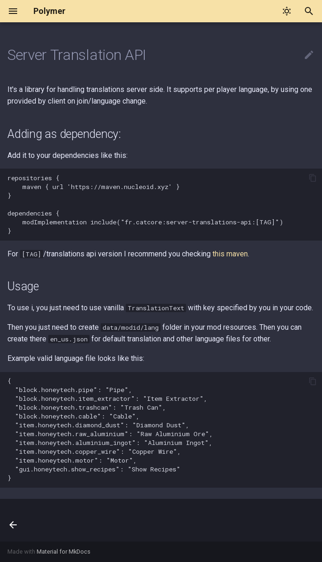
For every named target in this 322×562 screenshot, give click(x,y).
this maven (230, 253)
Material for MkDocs (63, 551)
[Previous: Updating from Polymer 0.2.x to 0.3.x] (14, 520)
